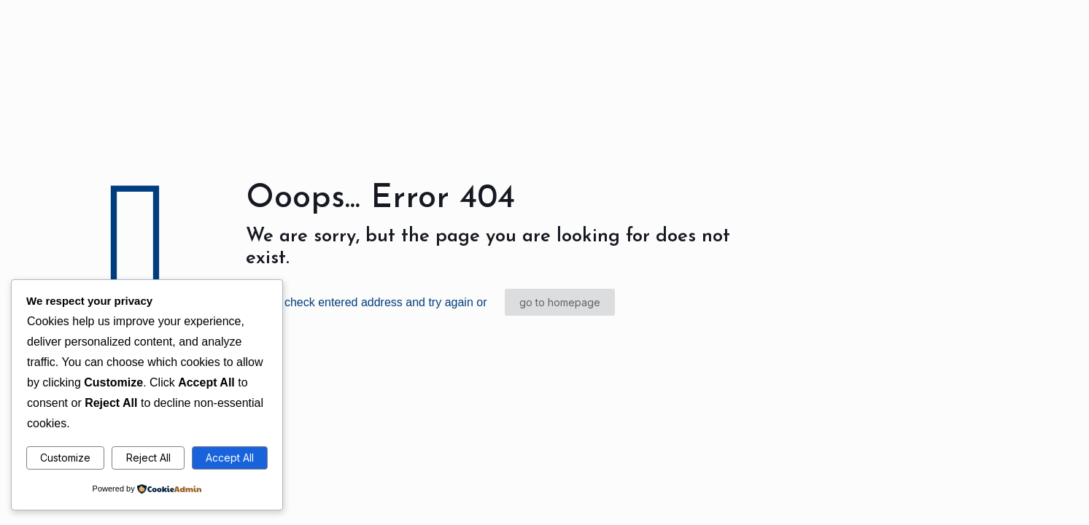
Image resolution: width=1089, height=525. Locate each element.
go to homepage (559, 302)
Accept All (230, 457)
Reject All (148, 457)
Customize (65, 457)
